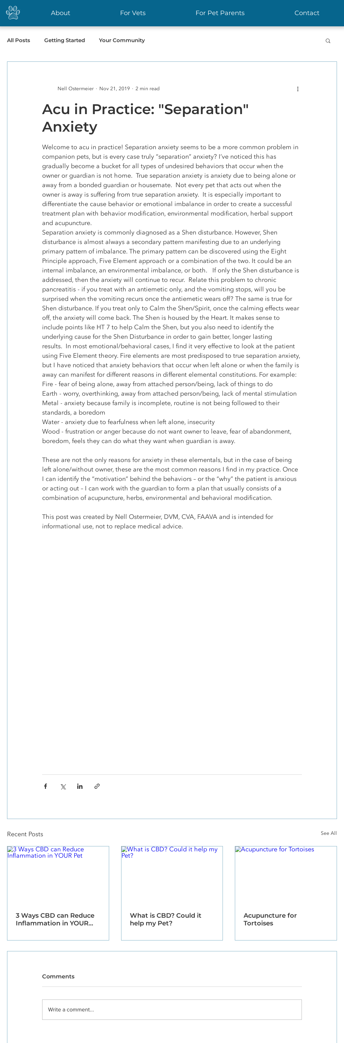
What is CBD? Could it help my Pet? (165, 919)
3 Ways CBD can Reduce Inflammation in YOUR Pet (55, 919)
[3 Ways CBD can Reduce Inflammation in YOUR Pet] (58, 874)
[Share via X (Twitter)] (62, 786)
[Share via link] (97, 786)
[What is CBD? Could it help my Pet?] (172, 874)
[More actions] (297, 88)
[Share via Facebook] (45, 786)
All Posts (18, 40)
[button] (328, 40)
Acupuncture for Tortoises (270, 919)
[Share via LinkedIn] (80, 786)
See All (329, 833)
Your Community (122, 40)
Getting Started (64, 40)
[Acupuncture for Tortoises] (286, 874)
